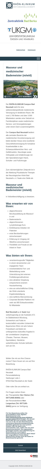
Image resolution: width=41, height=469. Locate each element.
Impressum (32, 50)
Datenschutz (20, 50)
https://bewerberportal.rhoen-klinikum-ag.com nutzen (19, 418)
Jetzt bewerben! (20, 450)
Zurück (20, 445)
